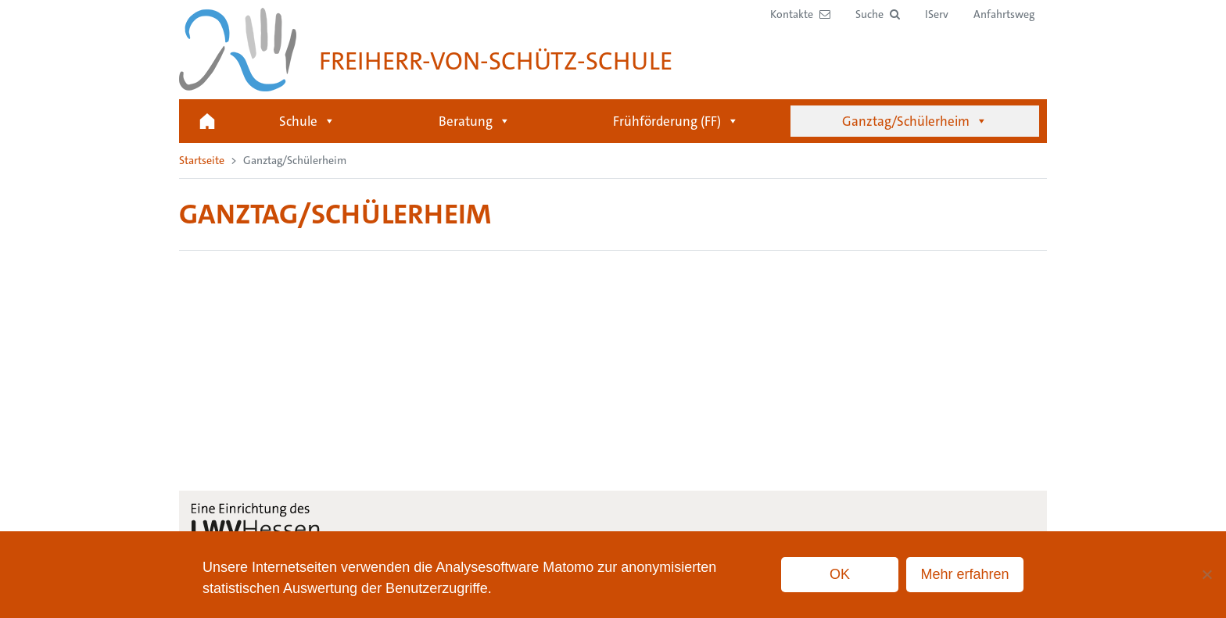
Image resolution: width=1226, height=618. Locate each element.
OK (840, 574)
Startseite (207, 121)
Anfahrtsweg (1003, 14)
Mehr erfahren (964, 574)
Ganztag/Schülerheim (915, 121)
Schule (307, 121)
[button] (877, 14)
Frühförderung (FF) (676, 121)
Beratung (475, 121)
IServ (936, 14)
